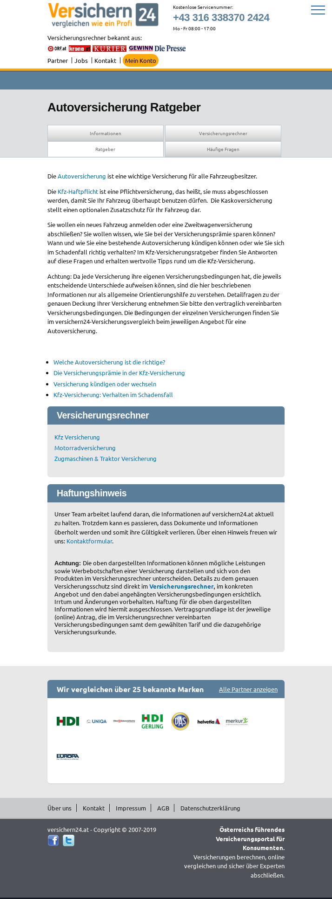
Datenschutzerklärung (210, 808)
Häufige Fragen (223, 148)
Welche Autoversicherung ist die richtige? (109, 362)
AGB (163, 808)
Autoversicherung (82, 176)
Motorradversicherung (85, 448)
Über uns (59, 808)
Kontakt (105, 60)
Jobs (81, 60)
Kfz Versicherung (77, 437)
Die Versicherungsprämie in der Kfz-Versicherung (119, 373)
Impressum (131, 808)
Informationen (105, 133)
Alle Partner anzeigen (248, 689)
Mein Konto (140, 60)
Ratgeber (105, 148)
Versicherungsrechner (223, 133)
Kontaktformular (89, 541)
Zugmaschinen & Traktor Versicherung (105, 458)
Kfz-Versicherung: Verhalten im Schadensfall (113, 394)
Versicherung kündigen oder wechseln (104, 384)
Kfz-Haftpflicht (78, 191)
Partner (57, 60)
